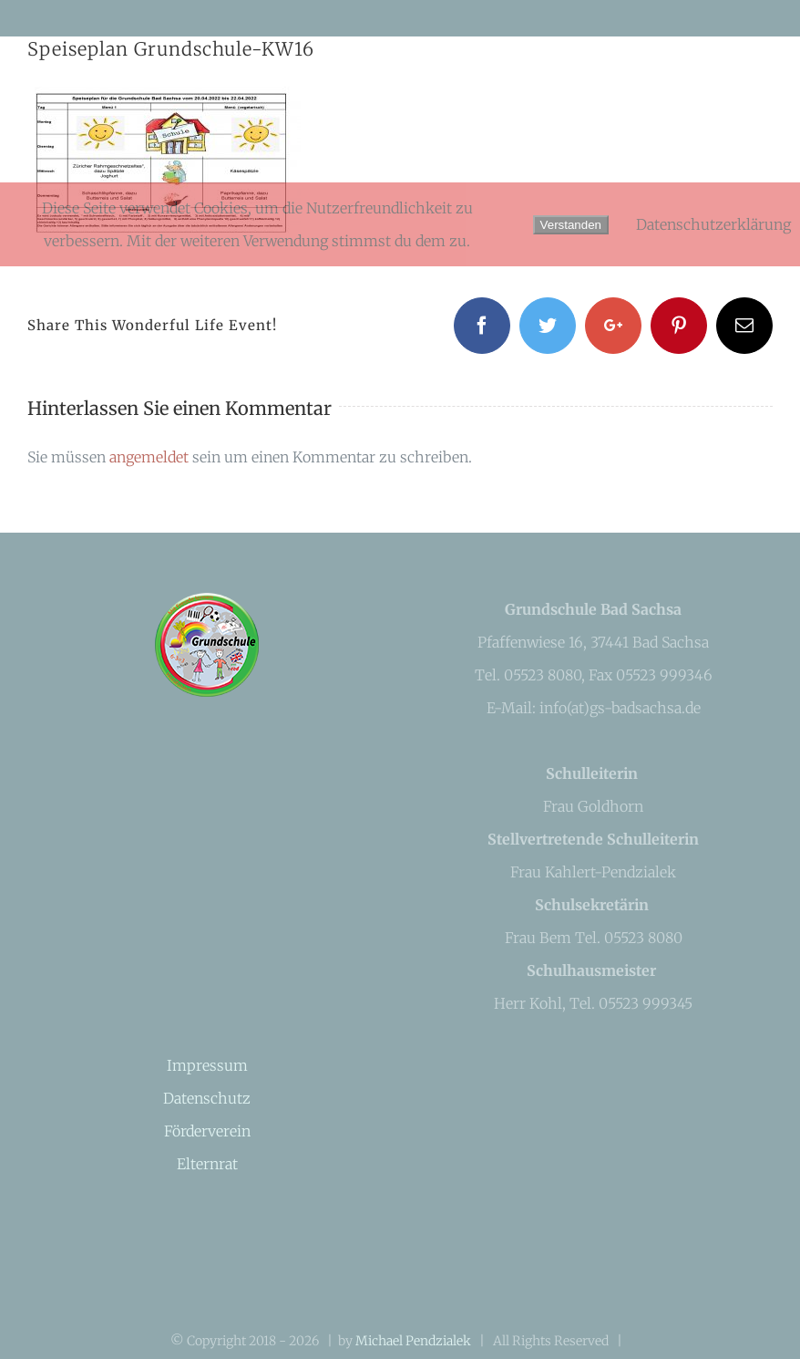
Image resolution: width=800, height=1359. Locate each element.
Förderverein (207, 1131)
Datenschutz (207, 1098)
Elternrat (207, 1164)
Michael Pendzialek (413, 1341)
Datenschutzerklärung (713, 224)
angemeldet (149, 457)
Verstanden (570, 225)
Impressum (207, 1065)
